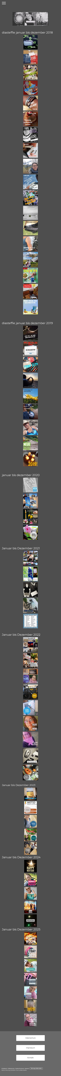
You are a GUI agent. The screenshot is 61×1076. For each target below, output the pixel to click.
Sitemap (27, 1068)
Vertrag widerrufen (36, 1068)
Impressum (30, 1048)
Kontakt (30, 1058)
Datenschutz (30, 1038)
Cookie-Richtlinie (19, 1068)
